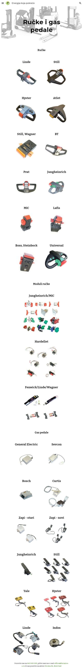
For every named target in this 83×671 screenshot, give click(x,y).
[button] (2, 3)
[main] (41, 25)
